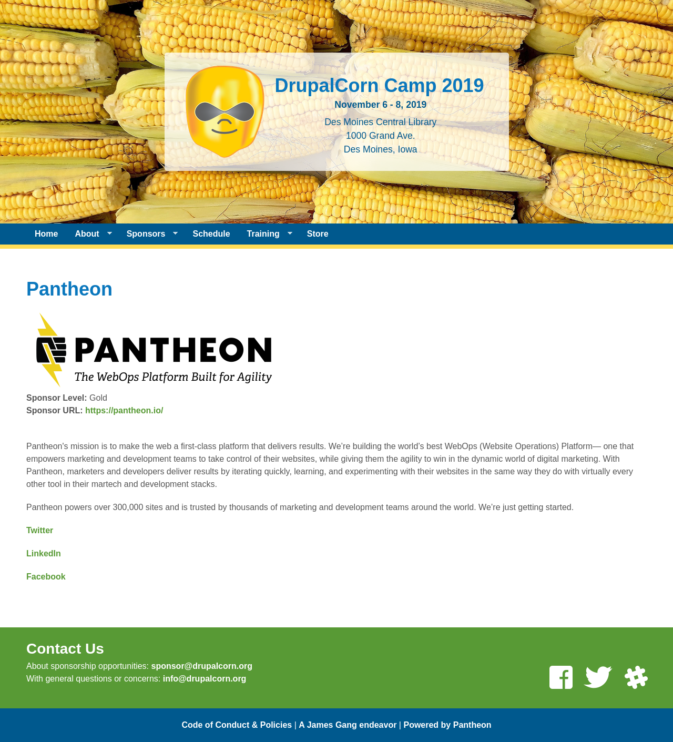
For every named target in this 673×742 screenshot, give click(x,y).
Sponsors (148, 234)
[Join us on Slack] (636, 679)
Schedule (211, 233)
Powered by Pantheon (447, 724)
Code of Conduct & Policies (236, 724)
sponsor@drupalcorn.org (201, 666)
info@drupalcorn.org (205, 678)
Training (265, 234)
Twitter (39, 530)
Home (46, 233)
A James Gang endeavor (347, 724)
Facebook (46, 576)
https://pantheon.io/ (124, 410)
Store (318, 233)
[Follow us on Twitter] (597, 679)
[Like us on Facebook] (560, 679)
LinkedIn (43, 553)
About (88, 234)
